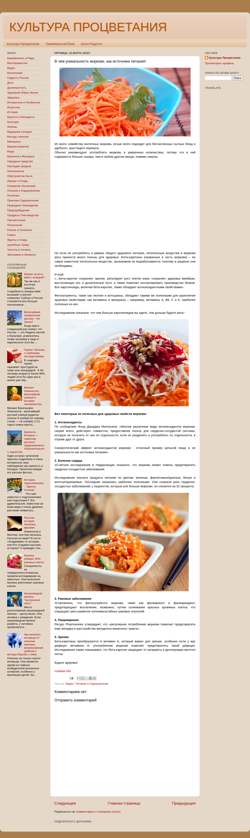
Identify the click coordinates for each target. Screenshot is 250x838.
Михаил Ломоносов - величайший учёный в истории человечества (33, 396)
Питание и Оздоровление (91, 683)
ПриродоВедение (18, 210)
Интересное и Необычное (23, 102)
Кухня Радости (91, 44)
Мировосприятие (18, 146)
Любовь (12, 126)
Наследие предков (19, 166)
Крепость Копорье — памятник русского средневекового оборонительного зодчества (26, 441)
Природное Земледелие (22, 205)
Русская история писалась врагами (30, 522)
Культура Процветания (23, 44)
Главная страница (124, 803)
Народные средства (20, 161)
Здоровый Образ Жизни (22, 92)
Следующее (65, 803)
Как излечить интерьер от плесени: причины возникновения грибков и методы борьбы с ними (25, 644)
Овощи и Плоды (17, 181)
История (12, 112)
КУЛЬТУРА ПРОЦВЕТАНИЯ (88, 27)
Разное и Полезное (19, 230)
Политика (13, 195)
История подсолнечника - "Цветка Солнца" (33, 484)
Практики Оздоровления (23, 200)
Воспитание (14, 72)
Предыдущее (184, 803)
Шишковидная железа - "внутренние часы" (33, 598)
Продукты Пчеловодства (23, 215)
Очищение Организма (21, 185)
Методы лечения (18, 136)
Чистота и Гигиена (19, 249)
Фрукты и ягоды (17, 239)
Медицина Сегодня (19, 131)
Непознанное (15, 171)
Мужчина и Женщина (20, 156)
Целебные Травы (18, 244)
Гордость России (18, 77)
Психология (14, 225)
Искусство (13, 107)
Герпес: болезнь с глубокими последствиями (34, 353)
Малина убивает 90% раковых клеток (34, 559)
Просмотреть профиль (219, 63)
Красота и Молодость (21, 117)
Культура (13, 121)
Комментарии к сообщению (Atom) (98, 811)
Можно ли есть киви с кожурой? (34, 276)
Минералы (14, 141)
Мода (10, 151)
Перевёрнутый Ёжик (60, 44)
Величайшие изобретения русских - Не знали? (32, 317)
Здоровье (13, 97)
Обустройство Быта (19, 176)
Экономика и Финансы (21, 254)
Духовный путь (16, 87)
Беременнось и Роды (20, 58)
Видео (70, 683)
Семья (11, 234)
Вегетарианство (17, 63)
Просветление (16, 220)
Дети (10, 82)
